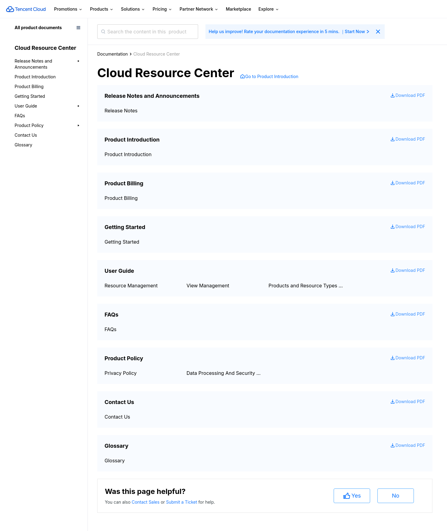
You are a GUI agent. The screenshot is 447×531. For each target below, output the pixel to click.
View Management (208, 286)
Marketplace (238, 9)
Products (102, 9)
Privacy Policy (121, 373)
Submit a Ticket (182, 502)
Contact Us (26, 135)
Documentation (112, 54)
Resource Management (131, 286)
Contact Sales (146, 502)
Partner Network (199, 9)
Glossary (23, 144)
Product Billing (29, 86)
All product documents (38, 27)
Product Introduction (35, 76)
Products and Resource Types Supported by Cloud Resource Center (306, 286)
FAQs (20, 115)
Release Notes (121, 111)
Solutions (133, 9)
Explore (269, 9)
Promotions (68, 9)
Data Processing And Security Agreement (224, 373)
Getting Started (30, 96)
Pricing (162, 9)
